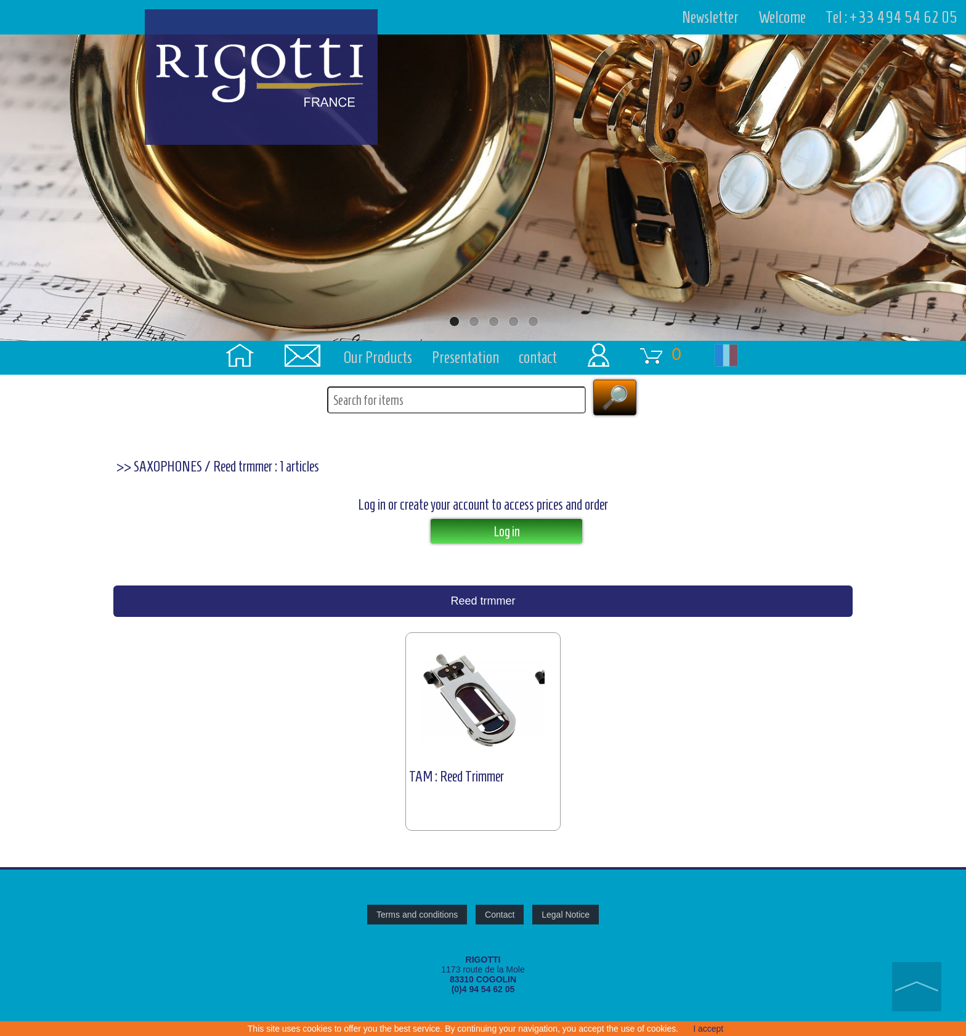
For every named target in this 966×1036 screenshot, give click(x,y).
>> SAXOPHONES (159, 467)
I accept (708, 1029)
